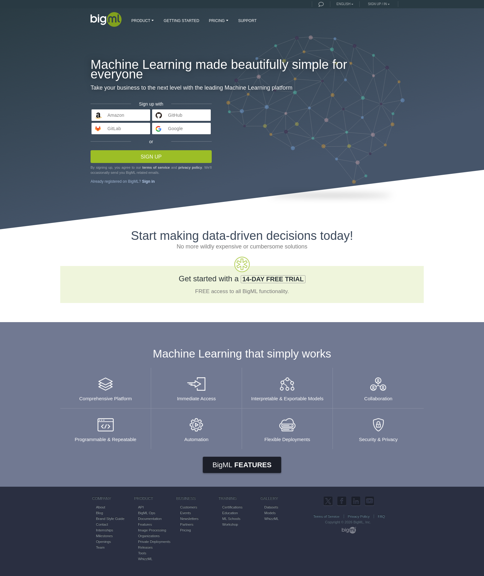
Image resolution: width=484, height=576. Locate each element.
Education (230, 513)
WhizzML (145, 559)
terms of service (156, 167)
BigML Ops (146, 513)
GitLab (114, 128)
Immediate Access (196, 386)
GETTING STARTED (181, 20)
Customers (188, 507)
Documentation (150, 519)
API (141, 507)
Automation (196, 427)
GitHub (175, 115)
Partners (187, 524)
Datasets (271, 507)
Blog (99, 513)
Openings (103, 541)
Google (175, 128)
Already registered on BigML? (123, 181)
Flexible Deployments (287, 427)
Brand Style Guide (110, 519)
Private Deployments (154, 541)
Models (269, 513)
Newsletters (189, 519)
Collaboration (378, 386)
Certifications (232, 507)
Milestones (104, 536)
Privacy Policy (359, 516)
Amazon (115, 115)
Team (100, 547)
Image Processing (152, 530)
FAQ (381, 516)
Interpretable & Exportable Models (287, 386)
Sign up (151, 156)
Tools (142, 553)
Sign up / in (377, 4)
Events (185, 513)
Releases (145, 547)
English (343, 4)
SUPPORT (247, 20)
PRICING (219, 20)
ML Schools (231, 519)
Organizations (149, 536)
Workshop (230, 524)
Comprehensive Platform (105, 386)
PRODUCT (143, 20)
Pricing (185, 530)
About (100, 507)
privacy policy (190, 167)
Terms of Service (326, 516)
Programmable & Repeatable (105, 427)
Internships (104, 530)
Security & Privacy (378, 427)
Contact (102, 524)
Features (241, 465)
